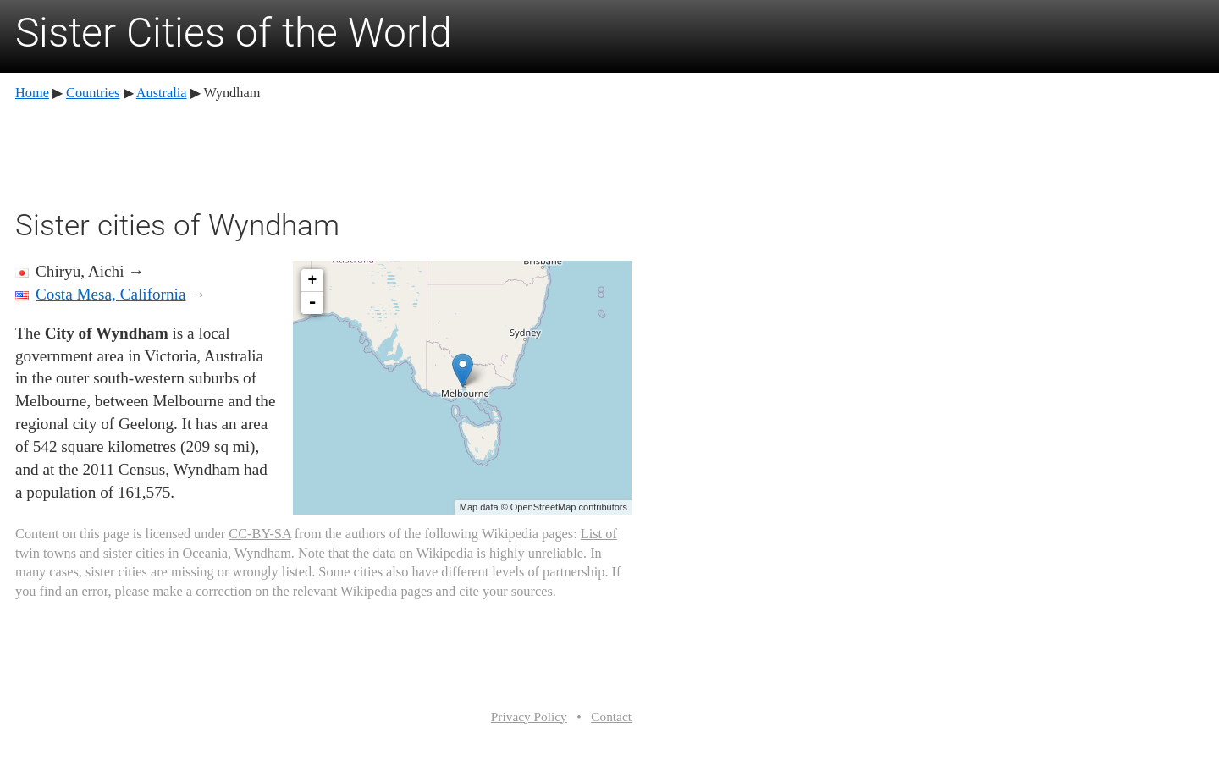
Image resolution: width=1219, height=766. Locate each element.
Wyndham (262, 553)
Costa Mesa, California (110, 294)
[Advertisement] (323, 152)
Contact (611, 716)
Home (32, 93)
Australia (161, 93)
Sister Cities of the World (233, 32)
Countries (92, 93)
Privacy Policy (529, 716)
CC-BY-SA (259, 534)
